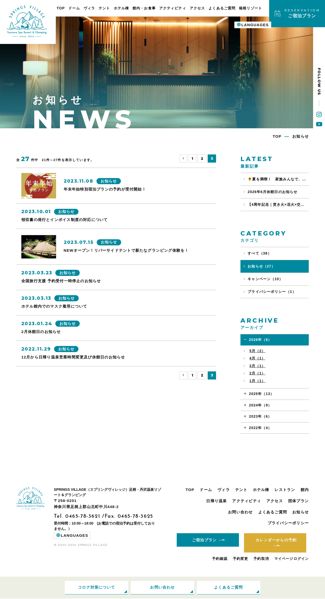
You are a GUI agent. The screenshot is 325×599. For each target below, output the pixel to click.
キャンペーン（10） (265, 279)
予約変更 (240, 559)
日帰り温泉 (216, 501)
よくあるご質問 (221, 8)
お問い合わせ (240, 512)
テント (104, 8)
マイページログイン (291, 559)
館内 (305, 489)
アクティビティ (172, 8)
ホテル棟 (121, 8)
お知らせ (300, 512)
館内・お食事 (144, 8)
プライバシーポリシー (288, 523)
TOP (61, 8)
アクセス (197, 8)
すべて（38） (259, 253)
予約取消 (261, 559)
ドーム (74, 8)
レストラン (284, 489)
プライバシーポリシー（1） (272, 292)
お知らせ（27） (261, 266)
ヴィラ (89, 8)
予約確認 (220, 559)
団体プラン (298, 501)
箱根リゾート (250, 8)
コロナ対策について (96, 588)
